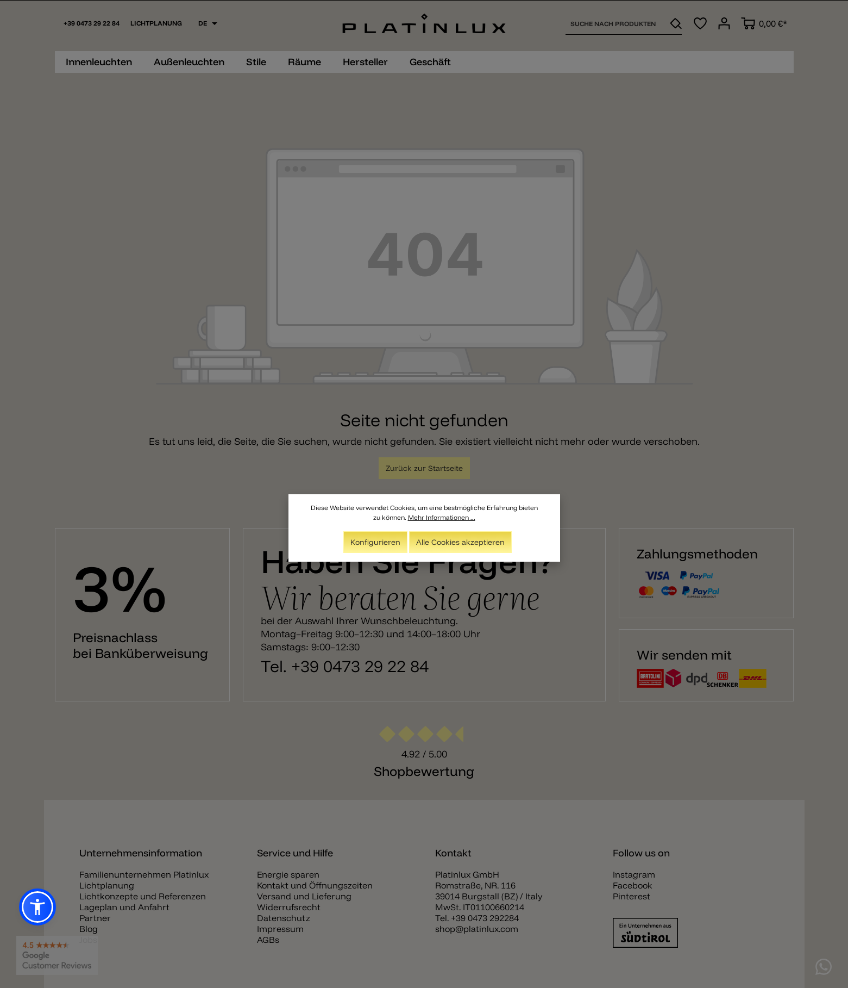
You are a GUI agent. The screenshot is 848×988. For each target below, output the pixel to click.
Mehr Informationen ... (441, 519)
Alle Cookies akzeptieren (460, 544)
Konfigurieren (375, 544)
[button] (37, 907)
